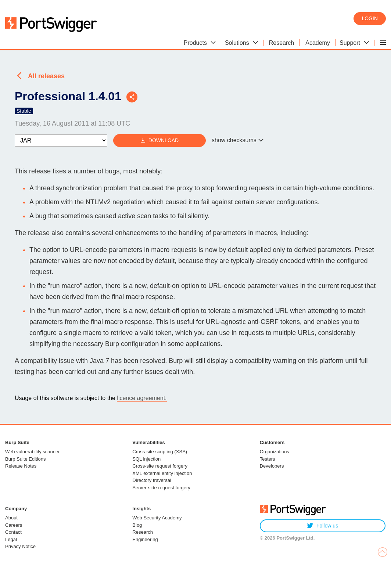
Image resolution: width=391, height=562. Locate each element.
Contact (13, 532)
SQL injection (146, 459)
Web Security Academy (157, 517)
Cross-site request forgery (159, 466)
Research (142, 532)
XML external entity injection (162, 473)
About (11, 517)
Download (159, 140)
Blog (137, 525)
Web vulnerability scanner (32, 451)
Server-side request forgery (161, 487)
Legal (11, 539)
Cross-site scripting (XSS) (159, 451)
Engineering (145, 539)
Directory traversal (151, 480)
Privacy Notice (20, 546)
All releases (46, 76)
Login (370, 18)
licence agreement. (141, 398)
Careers (13, 525)
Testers (267, 459)
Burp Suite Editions (25, 459)
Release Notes (20, 466)
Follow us (322, 525)
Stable (24, 111)
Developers (272, 466)
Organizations (274, 451)
